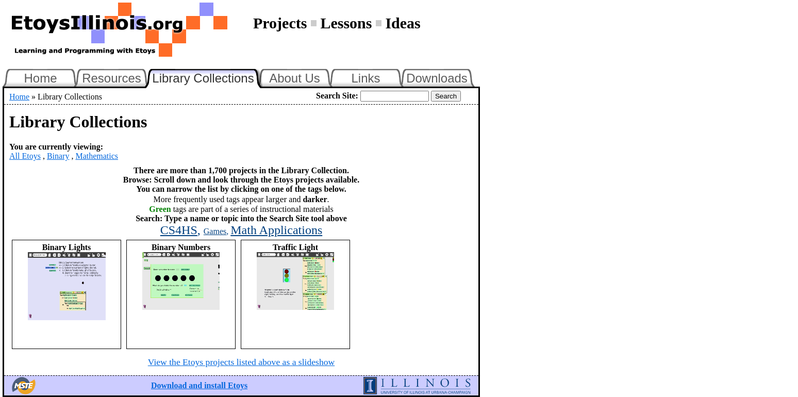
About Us (294, 78)
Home (40, 78)
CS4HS (178, 230)
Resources (111, 78)
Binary (58, 156)
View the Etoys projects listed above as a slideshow (241, 362)
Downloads (437, 78)
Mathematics (96, 156)
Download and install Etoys (199, 385)
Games (215, 231)
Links (365, 78)
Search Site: (337, 95)
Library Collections (207, 77)
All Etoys (25, 156)
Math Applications (276, 230)
